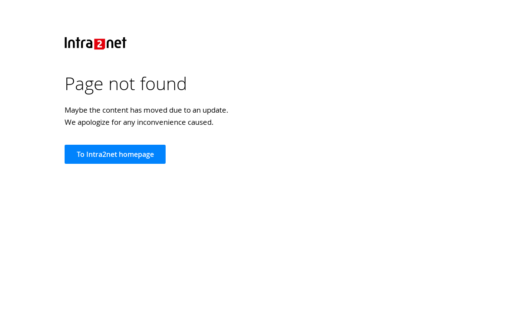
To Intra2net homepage (115, 154)
